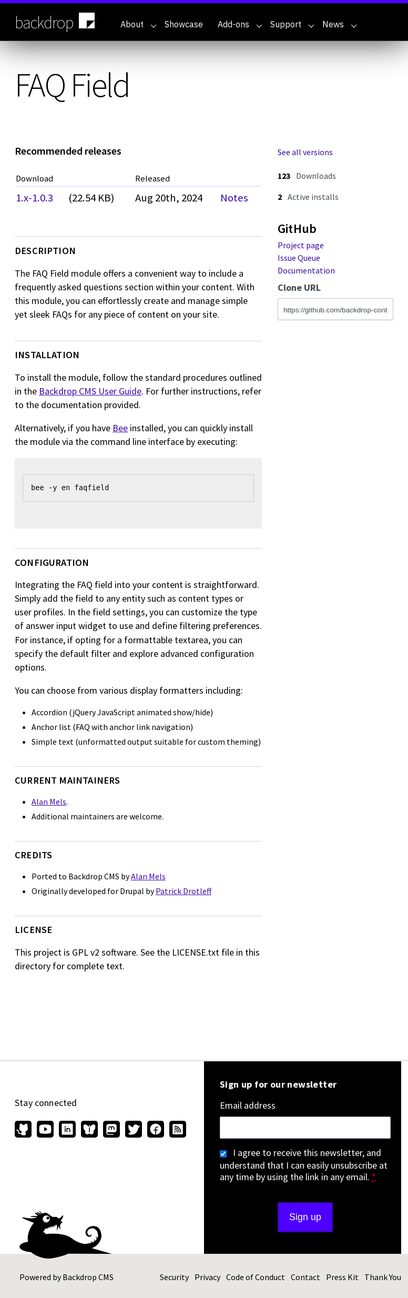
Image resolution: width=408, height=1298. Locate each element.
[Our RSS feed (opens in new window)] (176, 1130)
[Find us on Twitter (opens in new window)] (134, 1130)
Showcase (184, 24)
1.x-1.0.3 (34, 198)
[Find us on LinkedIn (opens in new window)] (67, 1130)
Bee (120, 428)
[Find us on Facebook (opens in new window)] (156, 1130)
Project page (301, 245)
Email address (248, 1105)
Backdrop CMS (88, 1277)
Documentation (306, 270)
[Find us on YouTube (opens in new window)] (45, 1130)
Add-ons (240, 24)
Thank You (382, 1277)
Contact (305, 1277)
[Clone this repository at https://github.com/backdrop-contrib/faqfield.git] (335, 309)
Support (292, 24)
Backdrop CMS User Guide (90, 391)
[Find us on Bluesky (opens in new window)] (89, 1130)
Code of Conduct (255, 1277)
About (138, 24)
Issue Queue (299, 257)
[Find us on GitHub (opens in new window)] (24, 1130)
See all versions (305, 152)
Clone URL (299, 287)
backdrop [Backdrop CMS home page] (56, 21)
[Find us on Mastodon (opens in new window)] (111, 1130)
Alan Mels (49, 801)
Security (174, 1277)
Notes (234, 198)
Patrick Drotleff (183, 891)
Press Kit (342, 1277)
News (339, 24)
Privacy (207, 1277)
